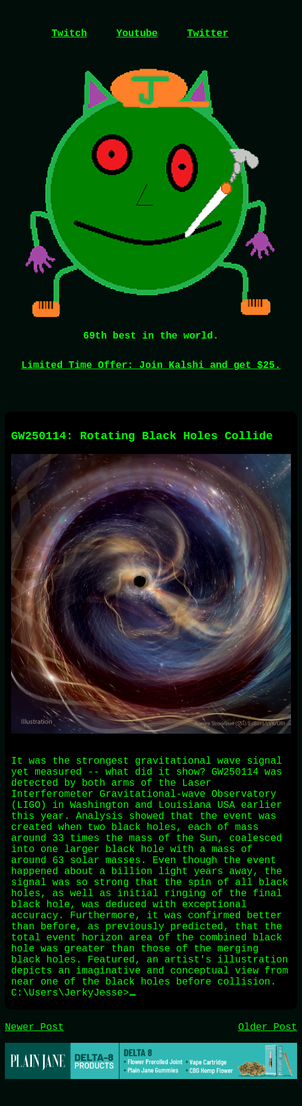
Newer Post (34, 1027)
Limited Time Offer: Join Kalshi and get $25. (151, 365)
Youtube (137, 33)
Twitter (207, 33)
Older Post (267, 1027)
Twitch (69, 33)
